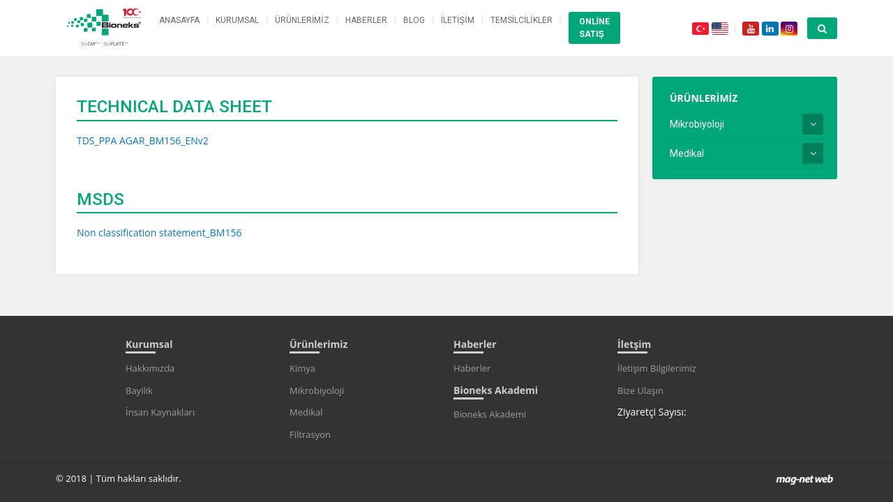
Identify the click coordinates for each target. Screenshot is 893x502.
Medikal (687, 153)
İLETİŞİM (457, 20)
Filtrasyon (310, 434)
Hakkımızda (150, 368)
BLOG (414, 20)
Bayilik (139, 390)
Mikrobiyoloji (697, 124)
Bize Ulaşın (640, 390)
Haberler (471, 368)
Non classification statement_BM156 (159, 232)
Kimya (302, 368)
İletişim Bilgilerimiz (656, 368)
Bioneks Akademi (489, 414)
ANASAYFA (179, 20)
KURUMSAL (237, 20)
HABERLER (366, 20)
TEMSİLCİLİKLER (521, 20)
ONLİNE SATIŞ (594, 28)
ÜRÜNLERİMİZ (302, 20)
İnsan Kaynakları (160, 412)
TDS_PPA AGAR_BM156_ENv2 (143, 140)
